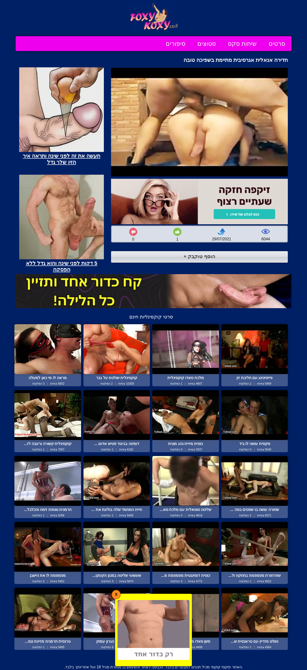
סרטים (277, 43)
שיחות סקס (242, 43)
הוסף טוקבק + (199, 256)
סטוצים (206, 43)
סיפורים (175, 43)
